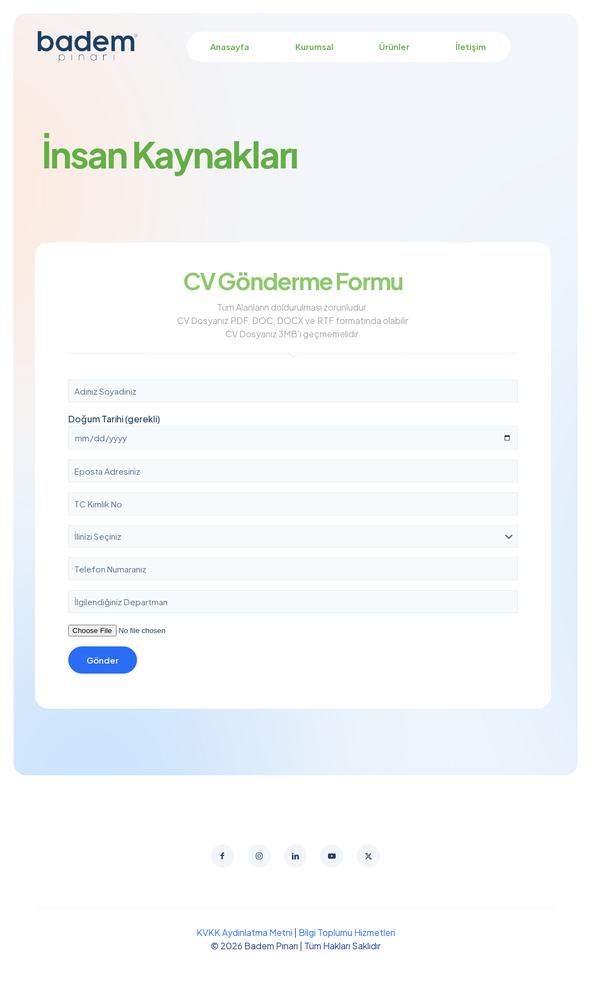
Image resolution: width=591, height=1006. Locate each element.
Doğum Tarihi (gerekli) (293, 431)
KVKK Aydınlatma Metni (244, 936)
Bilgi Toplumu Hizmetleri (347, 936)
